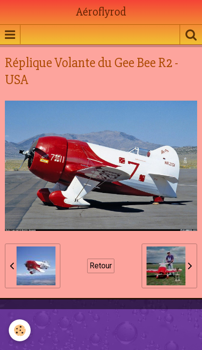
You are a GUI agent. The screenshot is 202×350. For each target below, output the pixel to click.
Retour (101, 265)
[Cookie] (20, 330)
